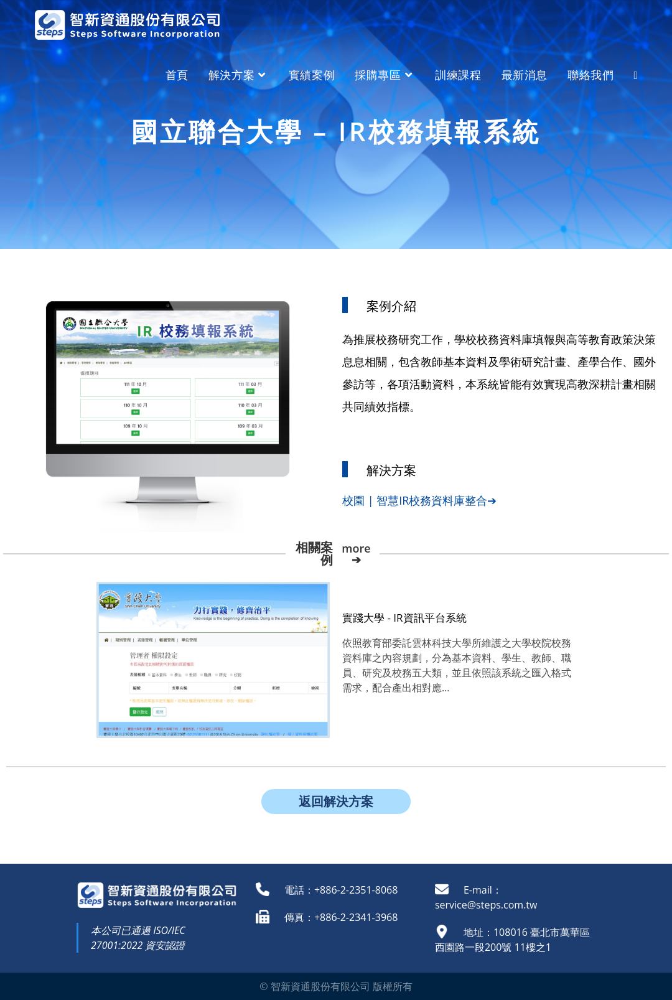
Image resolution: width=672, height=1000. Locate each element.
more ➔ (356, 554)
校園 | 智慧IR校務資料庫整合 (414, 500)
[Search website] (635, 75)
